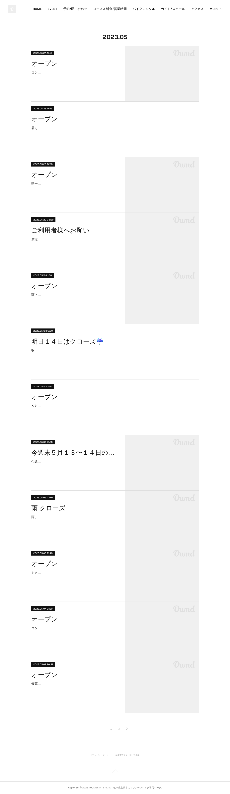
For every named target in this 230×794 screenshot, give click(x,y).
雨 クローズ (48, 508)
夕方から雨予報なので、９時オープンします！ (64, 406)
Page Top (115, 771)
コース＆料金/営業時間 (128, 9)
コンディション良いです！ (50, 72)
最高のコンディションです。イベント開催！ (63, 683)
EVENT (71, 9)
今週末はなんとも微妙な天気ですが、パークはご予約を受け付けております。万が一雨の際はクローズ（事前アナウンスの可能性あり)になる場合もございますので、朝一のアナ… (74, 467)
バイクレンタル (162, 9)
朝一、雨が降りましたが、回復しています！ (63, 183)
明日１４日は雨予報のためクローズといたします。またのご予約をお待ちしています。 (93, 350)
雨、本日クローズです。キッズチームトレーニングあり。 (72, 517)
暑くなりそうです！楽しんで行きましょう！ (63, 128)
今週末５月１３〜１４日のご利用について (74, 452)
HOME (55, 9)
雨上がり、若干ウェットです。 (53, 294)
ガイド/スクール (192, 9)
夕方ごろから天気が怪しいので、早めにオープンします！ (72, 572)
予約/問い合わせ (94, 9)
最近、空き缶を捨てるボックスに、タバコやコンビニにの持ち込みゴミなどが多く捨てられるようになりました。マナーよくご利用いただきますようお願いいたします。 (74, 244)
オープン (44, 63)
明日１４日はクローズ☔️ (67, 341)
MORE (214, 9)
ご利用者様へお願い (60, 230)
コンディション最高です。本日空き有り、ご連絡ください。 (74, 628)
